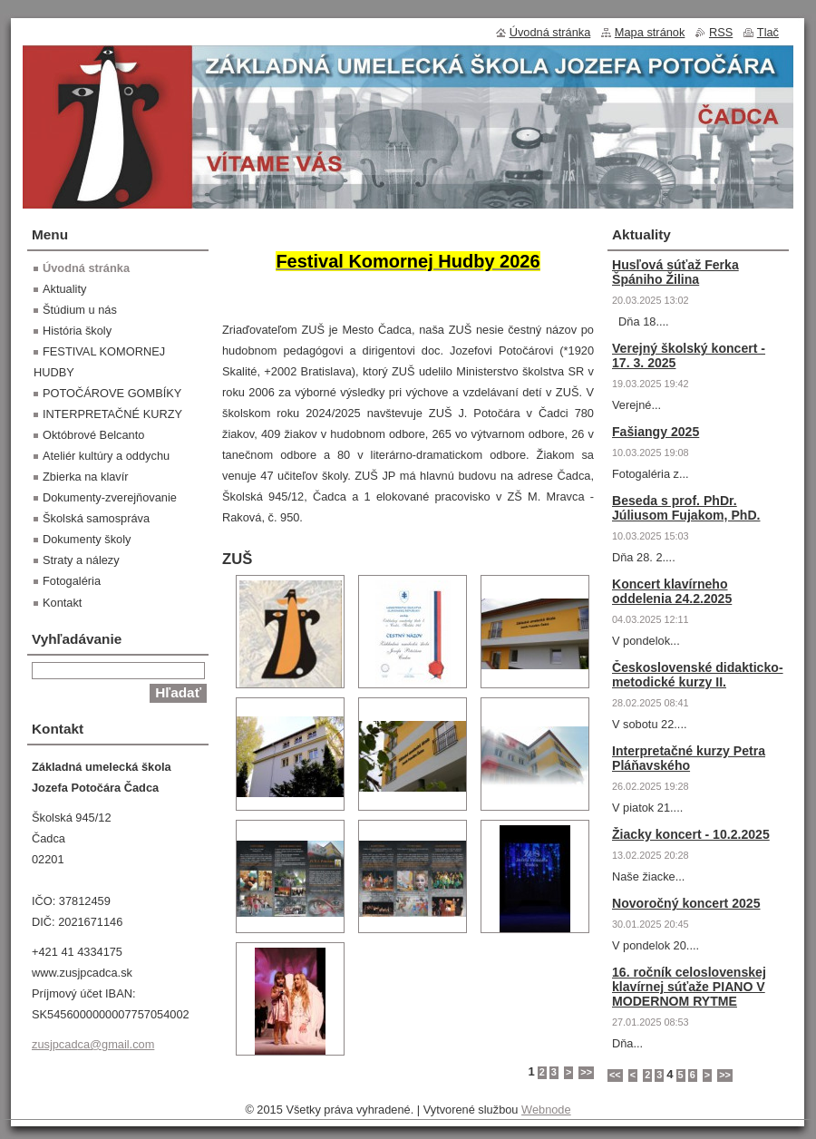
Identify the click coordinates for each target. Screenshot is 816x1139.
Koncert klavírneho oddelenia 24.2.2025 (672, 591)
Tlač (768, 32)
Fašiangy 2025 (655, 431)
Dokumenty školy (87, 539)
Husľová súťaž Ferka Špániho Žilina (675, 272)
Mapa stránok (650, 32)
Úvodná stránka (86, 268)
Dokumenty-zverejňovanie (110, 497)
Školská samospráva (96, 518)
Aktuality (64, 289)
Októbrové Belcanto (93, 435)
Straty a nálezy (81, 560)
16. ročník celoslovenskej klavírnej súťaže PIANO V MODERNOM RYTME (689, 986)
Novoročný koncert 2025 (686, 903)
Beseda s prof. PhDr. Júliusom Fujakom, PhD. (686, 507)
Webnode (546, 1109)
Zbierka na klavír (86, 476)
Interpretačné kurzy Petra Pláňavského (688, 758)
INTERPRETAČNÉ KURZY (112, 414)
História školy (77, 330)
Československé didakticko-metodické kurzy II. (697, 674)
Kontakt (62, 602)
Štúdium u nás (80, 309)
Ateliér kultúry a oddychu (106, 455)
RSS (721, 32)
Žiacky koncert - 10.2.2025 (691, 834)
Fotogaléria (72, 581)
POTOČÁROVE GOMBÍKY (112, 393)
